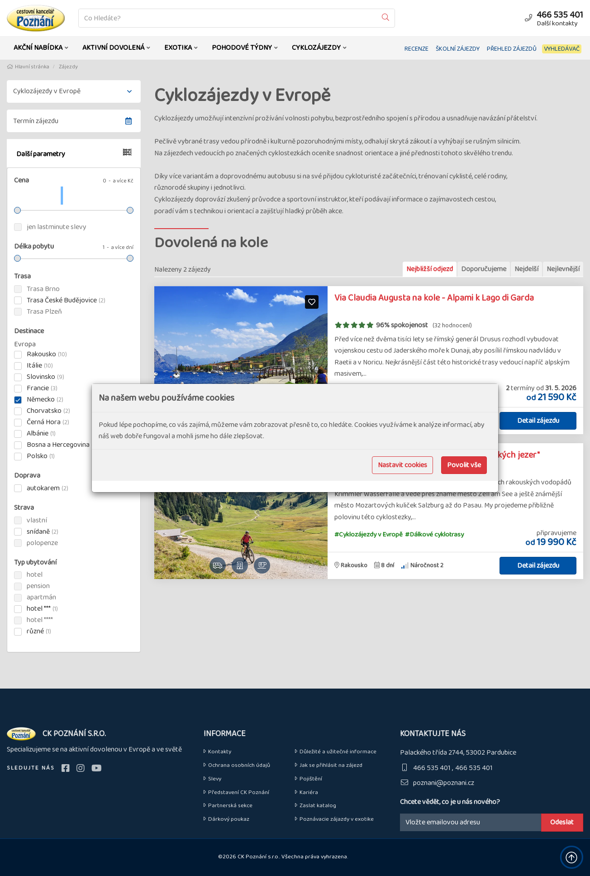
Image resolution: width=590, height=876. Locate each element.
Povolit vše (464, 465)
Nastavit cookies (402, 465)
